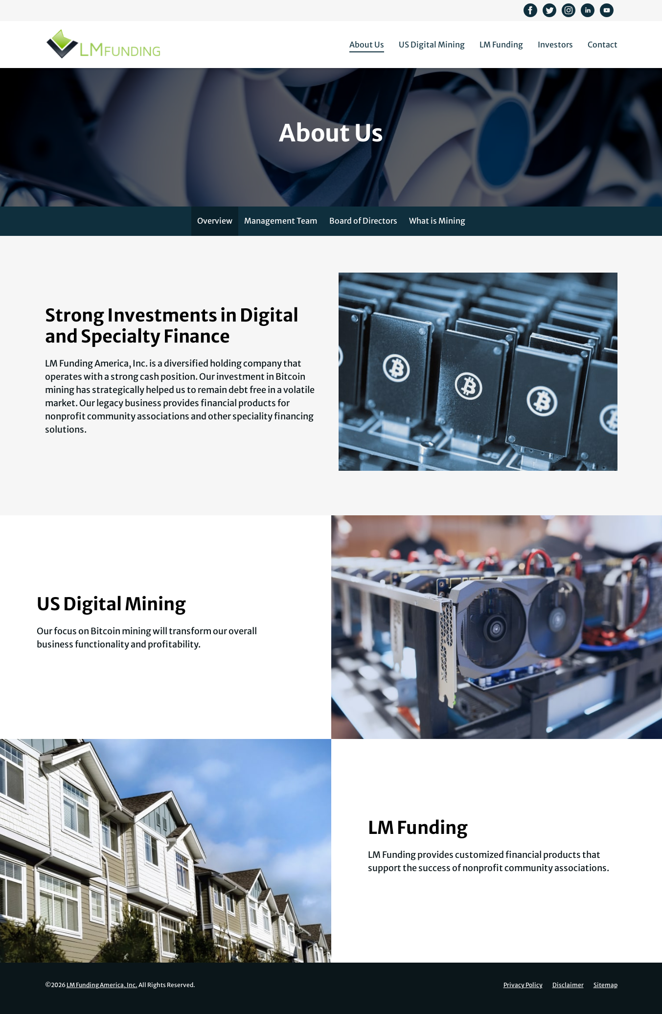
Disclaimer (568, 993)
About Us (366, 44)
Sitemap (605, 993)
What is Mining (437, 228)
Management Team (281, 228)
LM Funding (501, 44)
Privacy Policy (523, 993)
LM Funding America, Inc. (102, 992)
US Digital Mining (432, 44)
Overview (214, 228)
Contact (602, 44)
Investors (555, 44)
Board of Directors (363, 228)
